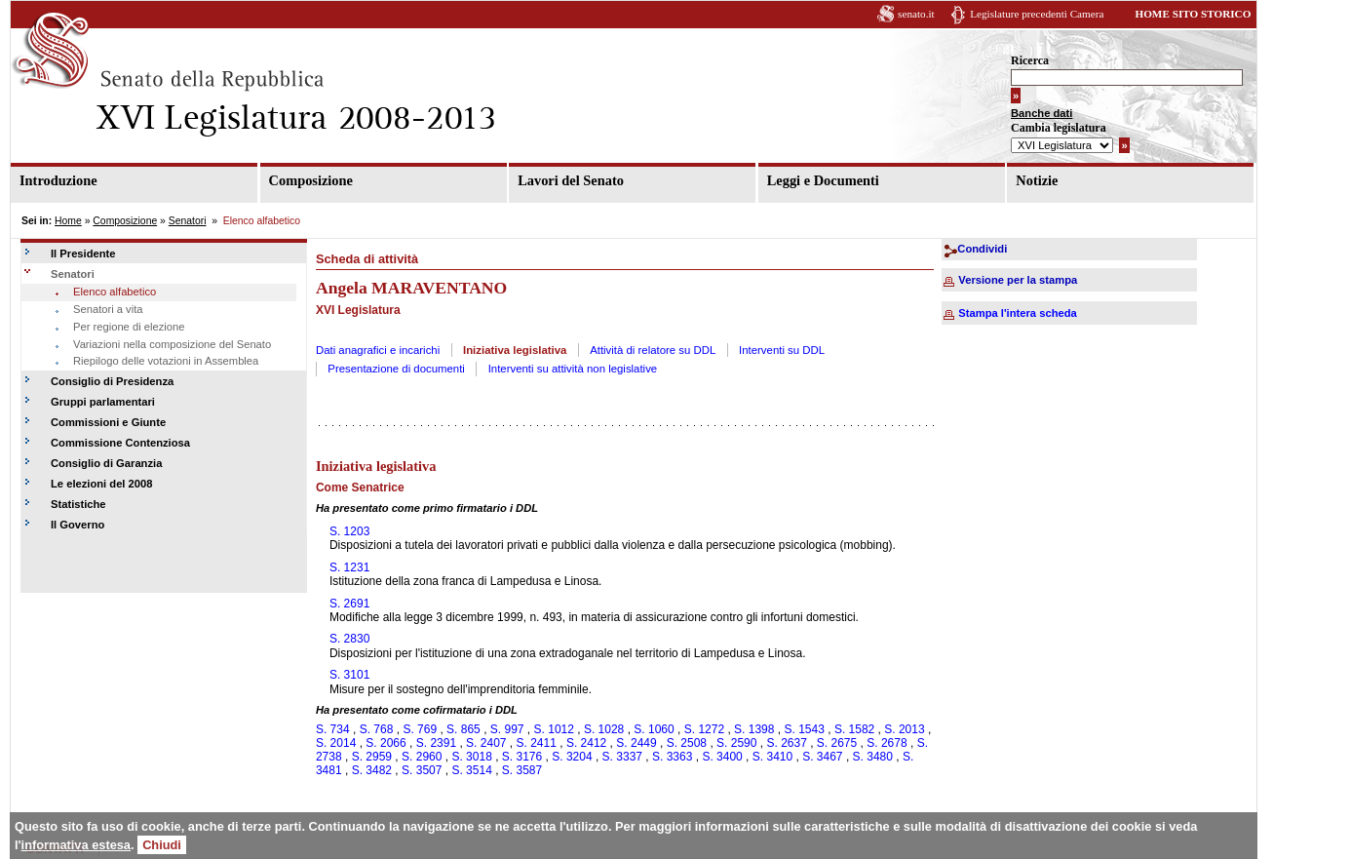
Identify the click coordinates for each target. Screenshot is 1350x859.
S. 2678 (886, 743)
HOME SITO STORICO (1193, 14)
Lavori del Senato (571, 180)
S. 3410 (772, 756)
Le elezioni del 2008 (101, 483)
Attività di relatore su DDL (652, 350)
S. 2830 (349, 638)
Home (68, 220)
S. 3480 (873, 756)
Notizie (1037, 180)
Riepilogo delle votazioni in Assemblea (165, 361)
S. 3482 (372, 770)
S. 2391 (436, 743)
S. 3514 (471, 770)
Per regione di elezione (128, 326)
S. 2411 (537, 743)
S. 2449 (636, 743)
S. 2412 (586, 743)
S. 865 (463, 729)
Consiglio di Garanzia (106, 463)
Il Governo (77, 524)
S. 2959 (372, 756)
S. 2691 (349, 603)
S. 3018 (471, 756)
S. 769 (420, 729)
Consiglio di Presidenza (112, 381)
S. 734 (333, 729)
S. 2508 (687, 743)
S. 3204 (572, 756)
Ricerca (1030, 60)
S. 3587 (522, 770)
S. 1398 (754, 729)
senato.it (916, 14)
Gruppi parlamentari (103, 402)
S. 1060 (654, 729)
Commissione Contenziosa (120, 443)
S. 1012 (554, 729)
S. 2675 (837, 743)
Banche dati (1041, 113)
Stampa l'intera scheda (1017, 313)
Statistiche (78, 504)
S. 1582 (854, 729)
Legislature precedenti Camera (1036, 14)
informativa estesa (76, 845)
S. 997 (507, 729)
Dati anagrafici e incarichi (378, 350)
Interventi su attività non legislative (573, 368)
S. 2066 (385, 743)
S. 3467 (822, 756)
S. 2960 (422, 756)
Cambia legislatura (1058, 128)
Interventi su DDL (782, 350)
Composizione (311, 180)
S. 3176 (522, 756)
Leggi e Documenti (823, 180)
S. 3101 (349, 675)
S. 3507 (422, 770)
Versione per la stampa (1017, 280)
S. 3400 (722, 756)
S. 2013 (904, 729)
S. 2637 (786, 743)
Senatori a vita (108, 309)
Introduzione (58, 180)
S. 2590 (736, 743)
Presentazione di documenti (396, 368)
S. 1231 (349, 567)
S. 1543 (804, 729)
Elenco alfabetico (114, 291)
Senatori (188, 220)
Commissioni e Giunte (108, 422)
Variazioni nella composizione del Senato (172, 344)
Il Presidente (83, 253)
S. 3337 (622, 756)
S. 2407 (486, 743)
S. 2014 (336, 743)
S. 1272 (704, 729)
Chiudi (161, 845)
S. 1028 (604, 729)
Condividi (982, 248)
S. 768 (377, 729)
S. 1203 (349, 531)
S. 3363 (672, 756)
